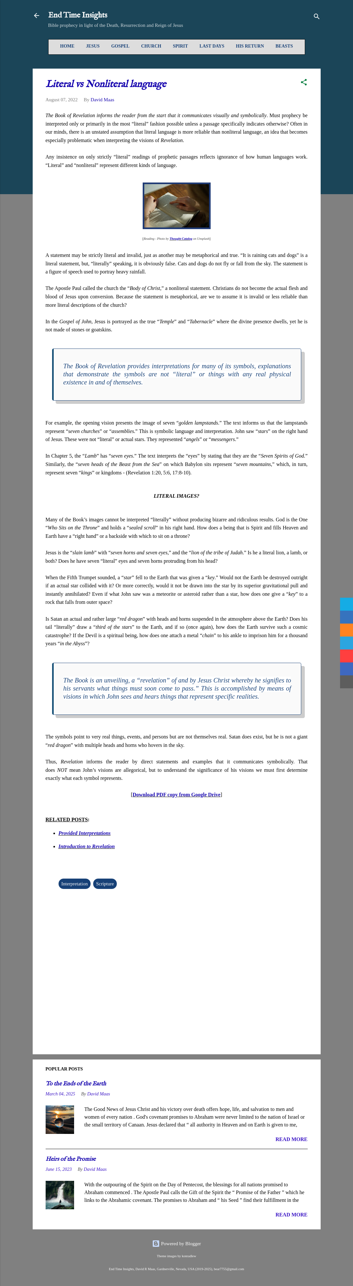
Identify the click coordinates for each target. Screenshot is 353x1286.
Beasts (284, 46)
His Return (250, 46)
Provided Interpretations (85, 833)
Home (67, 46)
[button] (304, 83)
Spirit (180, 46)
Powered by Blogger (176, 1243)
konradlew (189, 1256)
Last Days (212, 46)
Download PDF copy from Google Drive (177, 794)
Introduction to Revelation (87, 846)
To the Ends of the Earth (76, 1084)
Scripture (105, 883)
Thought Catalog (181, 238)
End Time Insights (77, 15)
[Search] (317, 18)
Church (151, 46)
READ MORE (291, 1139)
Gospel (120, 46)
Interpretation (74, 883)
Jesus (93, 46)
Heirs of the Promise (70, 1159)
